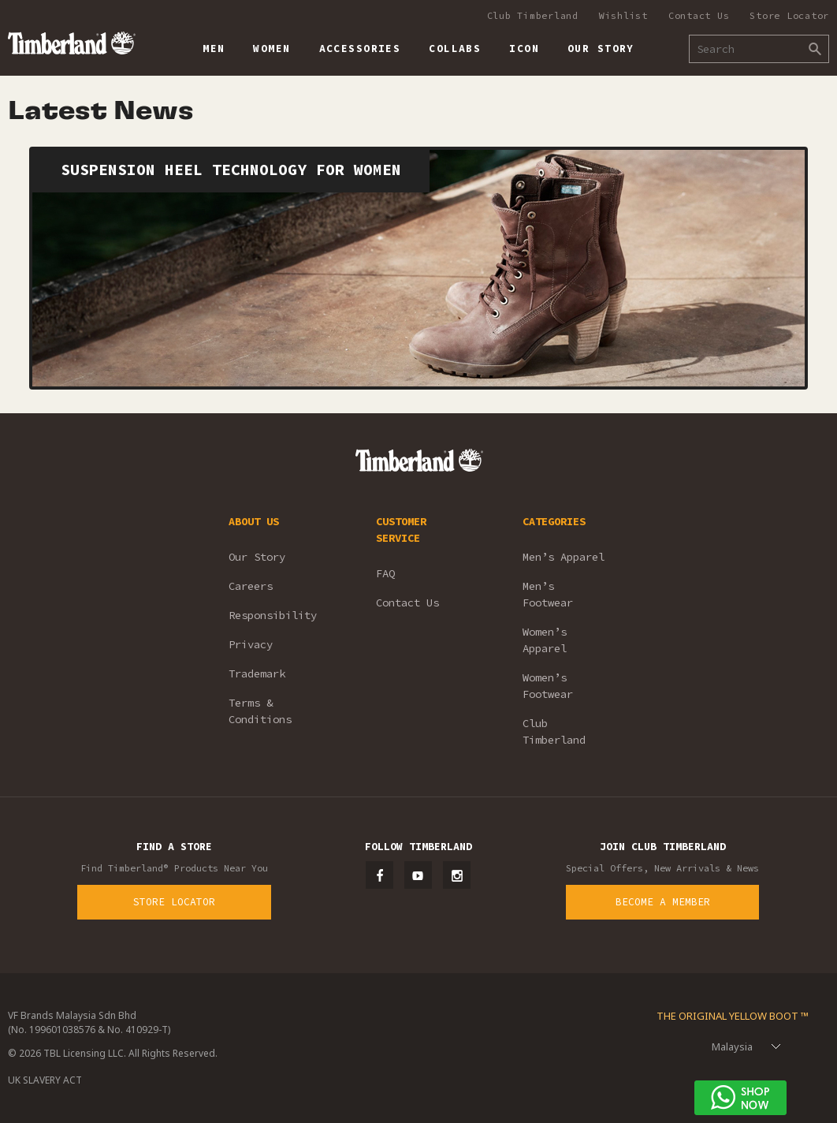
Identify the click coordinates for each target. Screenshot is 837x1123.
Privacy (251, 644)
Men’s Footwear (548, 594)
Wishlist (623, 15)
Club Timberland (532, 15)
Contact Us (699, 15)
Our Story (257, 557)
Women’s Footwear (548, 685)
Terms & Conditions (260, 711)
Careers (251, 586)
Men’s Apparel (563, 557)
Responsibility (273, 615)
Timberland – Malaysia (71, 43)
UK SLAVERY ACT (45, 1080)
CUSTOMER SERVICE (401, 529)
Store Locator (789, 15)
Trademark (257, 673)
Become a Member (663, 901)
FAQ (385, 573)
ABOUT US (254, 521)
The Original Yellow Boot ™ (733, 1016)
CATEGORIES (554, 521)
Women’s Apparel (545, 640)
